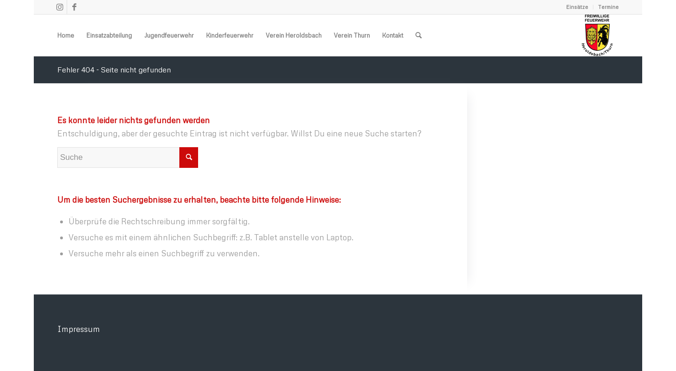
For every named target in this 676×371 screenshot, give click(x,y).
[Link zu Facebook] (74, 7)
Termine (608, 7)
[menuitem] (577, 7)
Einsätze (577, 7)
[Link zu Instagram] (60, 7)
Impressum (78, 329)
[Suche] (418, 35)
